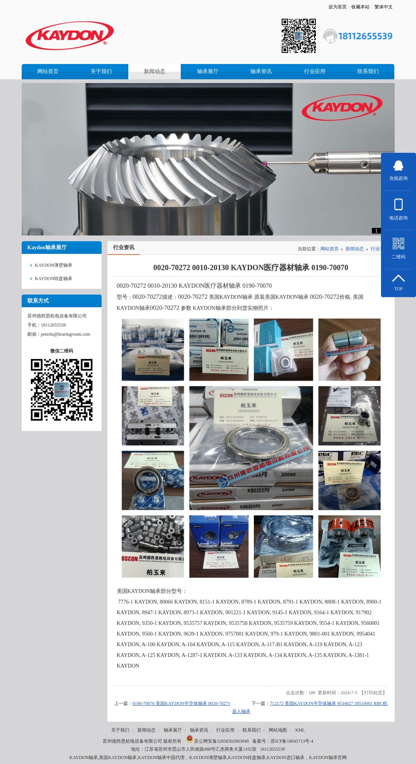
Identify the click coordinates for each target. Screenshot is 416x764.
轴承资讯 (199, 730)
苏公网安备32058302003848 (217, 741)
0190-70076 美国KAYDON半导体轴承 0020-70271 (181, 703)
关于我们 (120, 730)
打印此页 (373, 692)
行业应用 (225, 730)
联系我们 (251, 730)
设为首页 (337, 7)
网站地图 (278, 730)
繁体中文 (384, 7)
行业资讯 (380, 248)
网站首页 (329, 248)
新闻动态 (355, 248)
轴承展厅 (173, 730)
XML (300, 730)
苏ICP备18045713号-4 (292, 741)
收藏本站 (360, 7)
